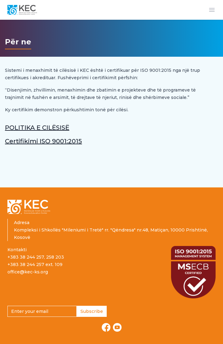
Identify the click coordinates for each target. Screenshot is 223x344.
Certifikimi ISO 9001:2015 (43, 141)
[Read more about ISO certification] (193, 272)
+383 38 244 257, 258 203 (35, 257)
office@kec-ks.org (27, 272)
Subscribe (91, 311)
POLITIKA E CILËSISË (37, 127)
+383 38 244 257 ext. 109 (34, 264)
